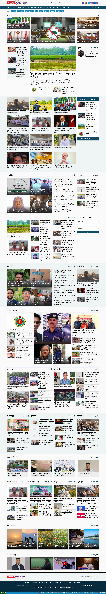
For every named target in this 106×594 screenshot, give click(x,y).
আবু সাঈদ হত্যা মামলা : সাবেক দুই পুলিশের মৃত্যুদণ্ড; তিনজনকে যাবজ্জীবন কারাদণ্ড (24, 335)
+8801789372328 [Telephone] (86, 585)
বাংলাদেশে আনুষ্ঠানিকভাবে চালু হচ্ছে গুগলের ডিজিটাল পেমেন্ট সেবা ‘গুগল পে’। (92, 374)
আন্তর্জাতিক (30, 7)
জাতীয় (18, 7)
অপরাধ (9, 217)
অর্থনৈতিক (10, 416)
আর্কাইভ (46, 11)
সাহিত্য (56, 482)
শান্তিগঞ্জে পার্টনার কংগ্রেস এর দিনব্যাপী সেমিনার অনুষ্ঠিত (91, 388)
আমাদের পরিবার (60, 11)
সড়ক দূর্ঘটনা (81, 482)
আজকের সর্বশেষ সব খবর (88, 139)
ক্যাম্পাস (10, 266)
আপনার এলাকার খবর (84, 217)
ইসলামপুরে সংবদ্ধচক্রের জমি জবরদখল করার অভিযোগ (52, 75)
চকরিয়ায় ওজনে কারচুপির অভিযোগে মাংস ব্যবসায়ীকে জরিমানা (68, 242)
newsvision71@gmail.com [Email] (66, 587)
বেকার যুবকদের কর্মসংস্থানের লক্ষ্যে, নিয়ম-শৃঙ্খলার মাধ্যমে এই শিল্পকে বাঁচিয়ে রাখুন (22, 62)
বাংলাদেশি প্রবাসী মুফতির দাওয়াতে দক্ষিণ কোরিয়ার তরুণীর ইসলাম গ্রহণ (46, 442)
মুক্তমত (80, 48)
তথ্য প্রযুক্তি (42, 7)
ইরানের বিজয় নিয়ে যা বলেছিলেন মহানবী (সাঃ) (69, 437)
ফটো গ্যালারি (11, 525)
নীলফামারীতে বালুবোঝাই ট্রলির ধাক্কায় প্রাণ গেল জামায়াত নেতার (92, 508)
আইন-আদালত (12, 311)
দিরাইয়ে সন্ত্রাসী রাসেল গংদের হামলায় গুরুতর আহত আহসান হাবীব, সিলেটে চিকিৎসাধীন (88, 340)
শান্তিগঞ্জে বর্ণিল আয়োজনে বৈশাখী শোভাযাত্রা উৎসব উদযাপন (62, 112)
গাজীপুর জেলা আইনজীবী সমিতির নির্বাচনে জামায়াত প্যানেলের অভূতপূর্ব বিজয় (89, 347)
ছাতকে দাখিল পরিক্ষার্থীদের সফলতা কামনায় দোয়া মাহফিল (40, 499)
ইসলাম (33, 416)
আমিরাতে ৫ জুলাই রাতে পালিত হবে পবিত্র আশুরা (68, 422)
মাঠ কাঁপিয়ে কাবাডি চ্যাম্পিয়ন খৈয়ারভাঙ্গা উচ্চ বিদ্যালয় (44, 401)
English (52, 11)
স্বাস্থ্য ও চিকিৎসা (12, 457)
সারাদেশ (80, 175)
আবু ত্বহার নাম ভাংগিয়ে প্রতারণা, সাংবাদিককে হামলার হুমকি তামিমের (39, 112)
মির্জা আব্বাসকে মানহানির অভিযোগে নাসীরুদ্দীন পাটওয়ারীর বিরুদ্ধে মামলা (24, 342)
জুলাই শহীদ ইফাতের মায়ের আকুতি (63, 148)
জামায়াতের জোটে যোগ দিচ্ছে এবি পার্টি (64, 196)
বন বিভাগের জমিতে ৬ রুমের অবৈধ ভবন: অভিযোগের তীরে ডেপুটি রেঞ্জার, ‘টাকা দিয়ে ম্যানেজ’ (45, 240)
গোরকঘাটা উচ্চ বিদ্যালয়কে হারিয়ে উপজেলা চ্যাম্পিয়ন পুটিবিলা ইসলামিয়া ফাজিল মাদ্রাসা (43, 385)
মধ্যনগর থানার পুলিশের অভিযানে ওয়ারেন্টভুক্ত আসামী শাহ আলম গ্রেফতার (83, 332)
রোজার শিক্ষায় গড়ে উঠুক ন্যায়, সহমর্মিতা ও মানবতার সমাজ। (46, 422)
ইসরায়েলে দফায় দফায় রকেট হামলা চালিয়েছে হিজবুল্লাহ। (16, 112)
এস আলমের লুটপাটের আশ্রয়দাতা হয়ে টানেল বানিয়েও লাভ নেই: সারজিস (17, 166)
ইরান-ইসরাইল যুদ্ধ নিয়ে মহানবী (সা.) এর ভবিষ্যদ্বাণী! (69, 444)
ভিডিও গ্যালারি (12, 555)
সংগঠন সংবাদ (12, 482)
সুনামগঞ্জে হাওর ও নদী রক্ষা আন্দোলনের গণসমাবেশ (22, 517)
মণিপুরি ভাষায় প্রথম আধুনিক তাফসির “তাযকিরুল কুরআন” (44, 428)
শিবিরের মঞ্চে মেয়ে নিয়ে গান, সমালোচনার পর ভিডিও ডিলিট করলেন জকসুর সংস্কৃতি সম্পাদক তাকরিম (67, 224)
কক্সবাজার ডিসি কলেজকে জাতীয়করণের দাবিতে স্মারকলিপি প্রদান (40, 149)
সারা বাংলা (62, 7)
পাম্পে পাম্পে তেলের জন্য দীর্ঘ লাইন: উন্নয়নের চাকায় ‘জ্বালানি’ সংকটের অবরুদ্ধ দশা (21, 73)
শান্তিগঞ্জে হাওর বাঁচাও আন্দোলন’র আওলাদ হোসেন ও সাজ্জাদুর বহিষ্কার (39, 129)
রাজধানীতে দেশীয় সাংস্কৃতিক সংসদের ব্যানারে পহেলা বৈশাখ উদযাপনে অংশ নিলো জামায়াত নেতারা (17, 130)
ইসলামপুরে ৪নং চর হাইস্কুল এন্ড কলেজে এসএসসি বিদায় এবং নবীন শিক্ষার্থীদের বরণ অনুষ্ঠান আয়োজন (22, 51)
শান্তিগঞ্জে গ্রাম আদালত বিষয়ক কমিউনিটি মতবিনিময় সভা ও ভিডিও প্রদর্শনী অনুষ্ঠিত (88, 361)
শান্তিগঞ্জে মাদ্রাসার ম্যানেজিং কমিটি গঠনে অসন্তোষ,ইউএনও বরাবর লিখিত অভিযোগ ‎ (24, 349)
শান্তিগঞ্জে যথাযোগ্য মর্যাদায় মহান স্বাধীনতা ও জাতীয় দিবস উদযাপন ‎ (92, 189)
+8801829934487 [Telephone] (38, 587)
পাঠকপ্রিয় (93, 99)
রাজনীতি (24, 7)
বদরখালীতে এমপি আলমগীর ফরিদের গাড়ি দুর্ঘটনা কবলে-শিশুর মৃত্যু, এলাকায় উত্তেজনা (86, 500)
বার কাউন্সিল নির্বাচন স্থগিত (16, 330)
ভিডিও (41, 11)
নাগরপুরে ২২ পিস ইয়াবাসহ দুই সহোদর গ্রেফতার (45, 222)
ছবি (36, 11)
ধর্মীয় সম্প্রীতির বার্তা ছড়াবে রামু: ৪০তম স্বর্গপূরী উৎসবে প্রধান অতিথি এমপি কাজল (64, 167)
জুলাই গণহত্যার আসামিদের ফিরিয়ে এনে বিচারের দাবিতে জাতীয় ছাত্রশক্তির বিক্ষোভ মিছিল (64, 302)
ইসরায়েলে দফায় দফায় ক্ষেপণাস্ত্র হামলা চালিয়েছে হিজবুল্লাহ (17, 149)
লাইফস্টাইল (34, 482)
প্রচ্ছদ (9, 7)
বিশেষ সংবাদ (55, 7)
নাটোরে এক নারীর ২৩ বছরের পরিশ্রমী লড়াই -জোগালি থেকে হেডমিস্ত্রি (45, 506)
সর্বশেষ (13, 7)
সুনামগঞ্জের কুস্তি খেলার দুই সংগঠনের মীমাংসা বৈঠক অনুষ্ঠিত (44, 408)
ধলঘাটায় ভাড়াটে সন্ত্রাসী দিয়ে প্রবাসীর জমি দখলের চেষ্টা (45, 249)
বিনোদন (49, 7)
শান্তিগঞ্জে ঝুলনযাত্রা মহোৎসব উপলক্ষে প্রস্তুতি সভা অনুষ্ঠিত (86, 434)
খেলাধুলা (36, 7)
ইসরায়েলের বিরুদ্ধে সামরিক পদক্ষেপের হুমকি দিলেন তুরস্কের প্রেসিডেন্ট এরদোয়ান (64, 130)
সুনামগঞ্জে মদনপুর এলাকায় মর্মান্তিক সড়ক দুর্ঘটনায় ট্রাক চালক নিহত (92, 515)
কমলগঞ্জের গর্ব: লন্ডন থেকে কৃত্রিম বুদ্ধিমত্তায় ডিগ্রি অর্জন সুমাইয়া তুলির (45, 513)
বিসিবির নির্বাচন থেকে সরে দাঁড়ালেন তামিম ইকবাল (44, 394)
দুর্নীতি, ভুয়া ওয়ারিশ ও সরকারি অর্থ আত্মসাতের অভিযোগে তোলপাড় (67, 249)
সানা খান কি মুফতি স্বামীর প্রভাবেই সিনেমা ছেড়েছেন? (92, 440)
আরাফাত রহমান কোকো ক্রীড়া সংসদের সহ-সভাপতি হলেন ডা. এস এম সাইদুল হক (64, 191)
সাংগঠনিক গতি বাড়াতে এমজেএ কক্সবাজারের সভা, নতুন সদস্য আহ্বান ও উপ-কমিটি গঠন (40, 167)
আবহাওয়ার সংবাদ (29, 11)
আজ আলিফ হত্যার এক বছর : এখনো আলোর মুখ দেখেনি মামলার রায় (23, 356)
